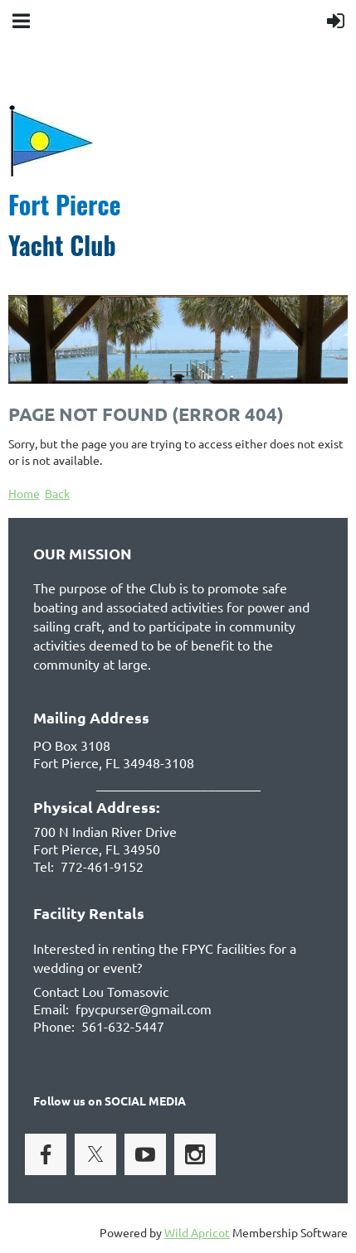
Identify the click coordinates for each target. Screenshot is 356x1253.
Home (24, 493)
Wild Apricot (197, 1232)
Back (57, 493)
